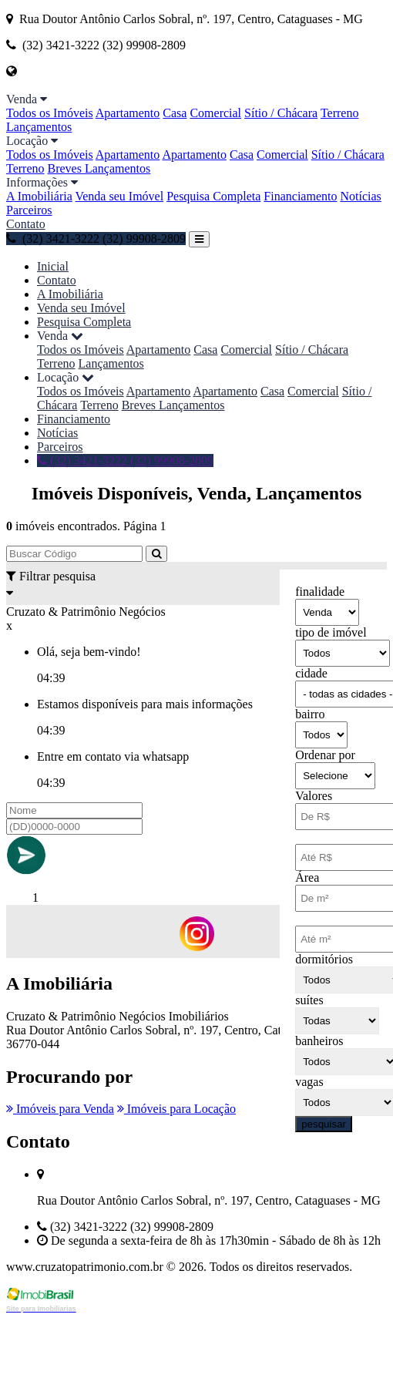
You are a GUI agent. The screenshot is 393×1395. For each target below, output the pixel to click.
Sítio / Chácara (280, 112)
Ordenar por (325, 754)
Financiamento (300, 196)
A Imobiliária (39, 196)
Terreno (340, 112)
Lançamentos (39, 126)
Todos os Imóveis (49, 112)
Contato (25, 223)
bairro (309, 714)
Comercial (215, 112)
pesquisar (323, 1124)
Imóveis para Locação (176, 1108)
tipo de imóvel (330, 632)
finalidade (319, 591)
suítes (309, 1000)
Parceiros (29, 210)
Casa (174, 112)
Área (307, 877)
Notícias (360, 196)
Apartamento (128, 112)
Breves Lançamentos (99, 168)
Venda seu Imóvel (119, 196)
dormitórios (324, 959)
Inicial (53, 266)
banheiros (319, 1040)
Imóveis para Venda (60, 1108)
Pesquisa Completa (213, 196)
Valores (313, 795)
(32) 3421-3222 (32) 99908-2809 (96, 238)
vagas (309, 1081)
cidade (311, 673)
